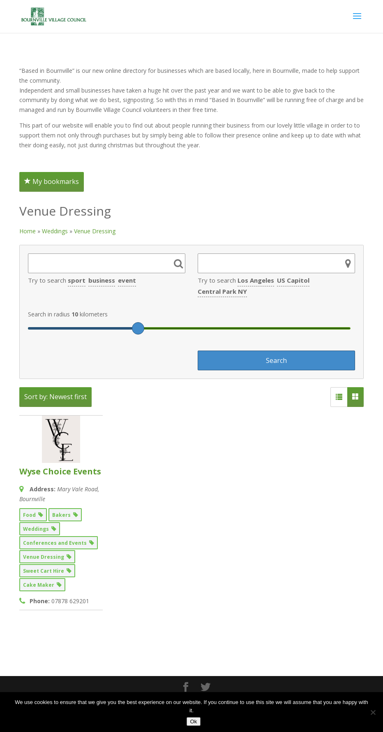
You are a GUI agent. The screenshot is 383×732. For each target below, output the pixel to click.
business (101, 280)
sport (76, 280)
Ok (193, 721)
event (127, 280)
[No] (373, 712)
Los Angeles (256, 280)
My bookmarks (51, 181)
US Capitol (293, 280)
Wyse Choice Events (60, 471)
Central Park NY (222, 291)
